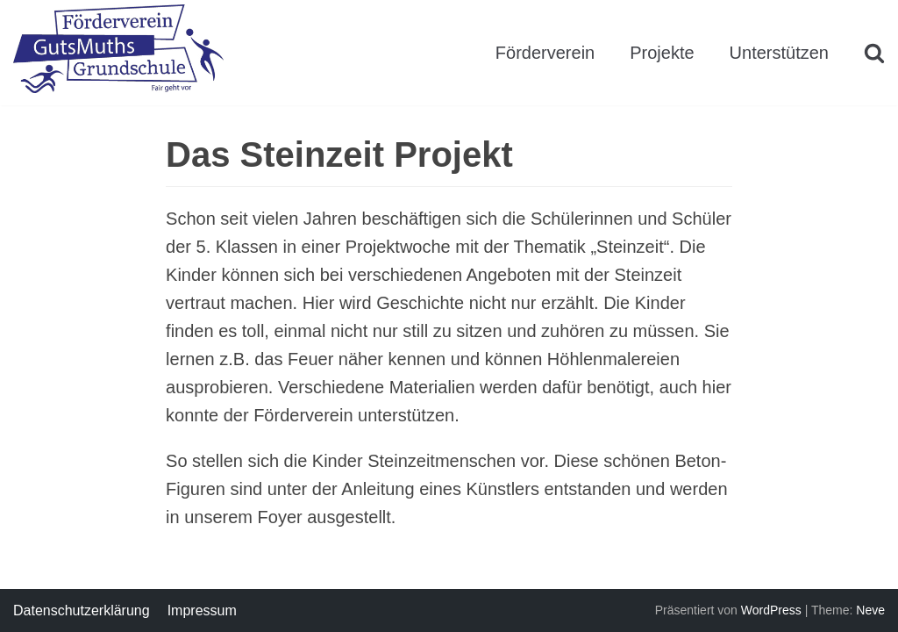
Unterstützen (779, 52)
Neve (870, 610)
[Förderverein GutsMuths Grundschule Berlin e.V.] (118, 52)
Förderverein (545, 52)
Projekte (662, 52)
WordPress (771, 610)
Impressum (202, 610)
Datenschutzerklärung (81, 610)
